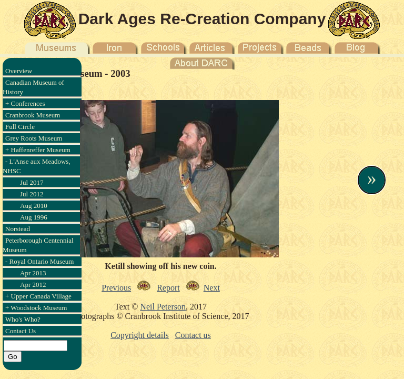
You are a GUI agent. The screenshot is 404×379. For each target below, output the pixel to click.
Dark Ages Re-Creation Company (202, 18)
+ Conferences (25, 103)
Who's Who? (23, 319)
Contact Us (20, 331)
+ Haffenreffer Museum (37, 150)
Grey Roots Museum (33, 138)
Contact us (193, 335)
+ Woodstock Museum (36, 308)
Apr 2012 (33, 284)
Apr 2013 (33, 273)
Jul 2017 (31, 182)
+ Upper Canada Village (38, 296)
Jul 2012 (31, 194)
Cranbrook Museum (32, 115)
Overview (18, 71)
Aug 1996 (33, 217)
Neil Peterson (163, 306)
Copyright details (139, 335)
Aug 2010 (33, 206)
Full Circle (20, 127)
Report (168, 287)
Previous (116, 287)
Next (212, 287)
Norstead (17, 229)
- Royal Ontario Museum (39, 261)
